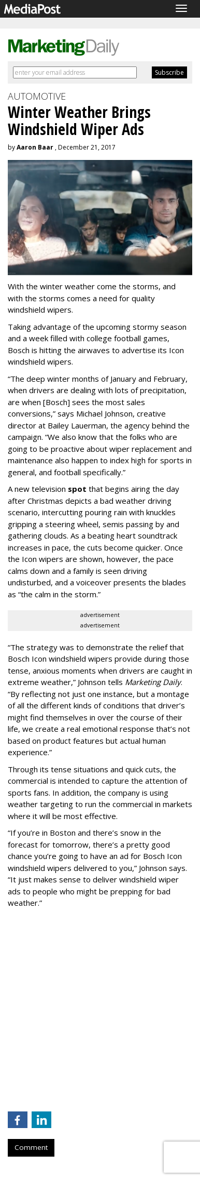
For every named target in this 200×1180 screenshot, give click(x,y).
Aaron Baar (35, 147)
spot (77, 489)
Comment (31, 1147)
